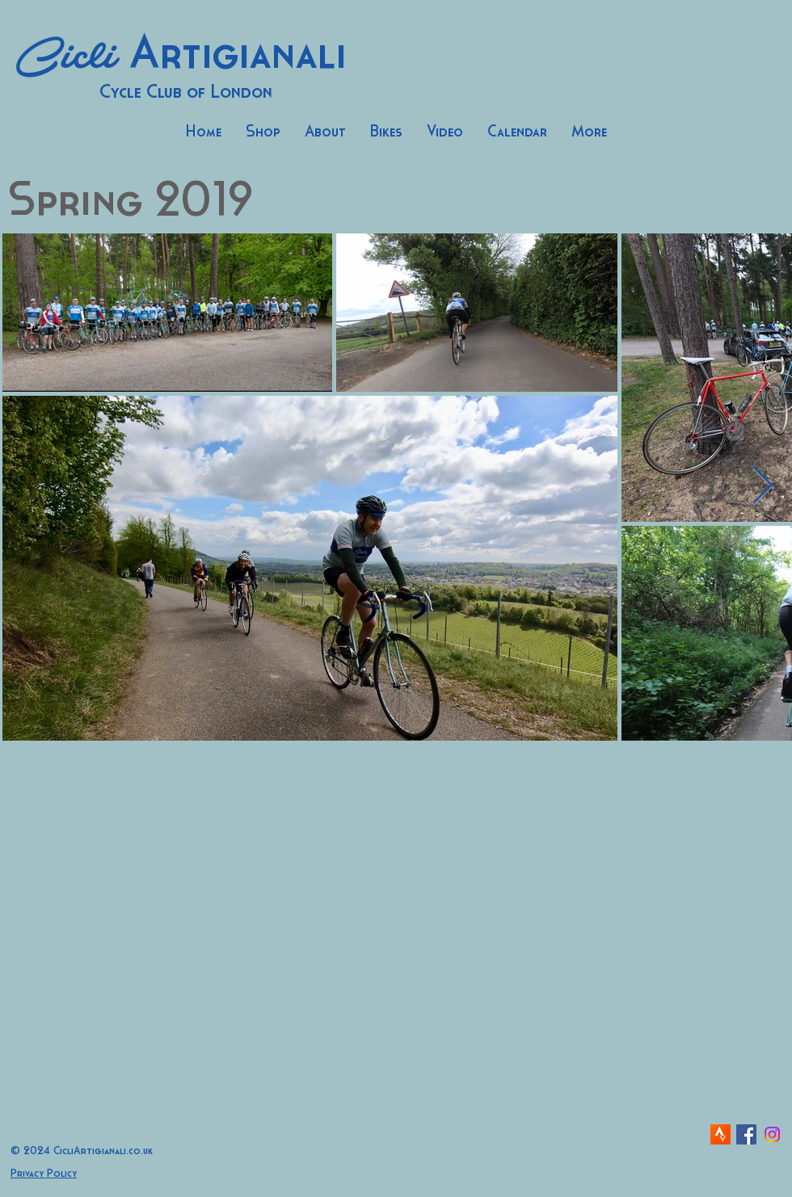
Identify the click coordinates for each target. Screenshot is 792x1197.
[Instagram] (772, 1134)
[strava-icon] (720, 1134)
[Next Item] (762, 486)
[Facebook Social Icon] (746, 1134)
